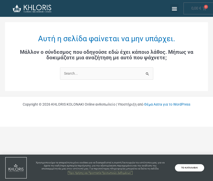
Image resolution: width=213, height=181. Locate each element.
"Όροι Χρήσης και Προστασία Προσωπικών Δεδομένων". (100, 172)
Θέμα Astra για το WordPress (167, 104)
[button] (174, 8)
